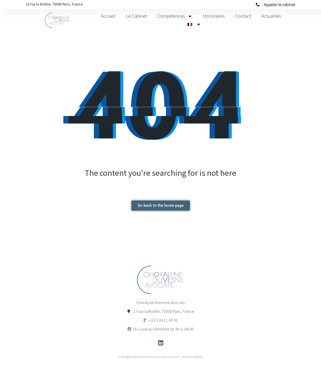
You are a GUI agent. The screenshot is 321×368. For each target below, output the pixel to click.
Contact (243, 16)
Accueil (108, 16)
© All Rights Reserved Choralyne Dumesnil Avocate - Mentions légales (160, 357)
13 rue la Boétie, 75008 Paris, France (54, 4)
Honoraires (214, 16)
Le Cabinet (136, 16)
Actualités (271, 16)
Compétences (174, 16)
